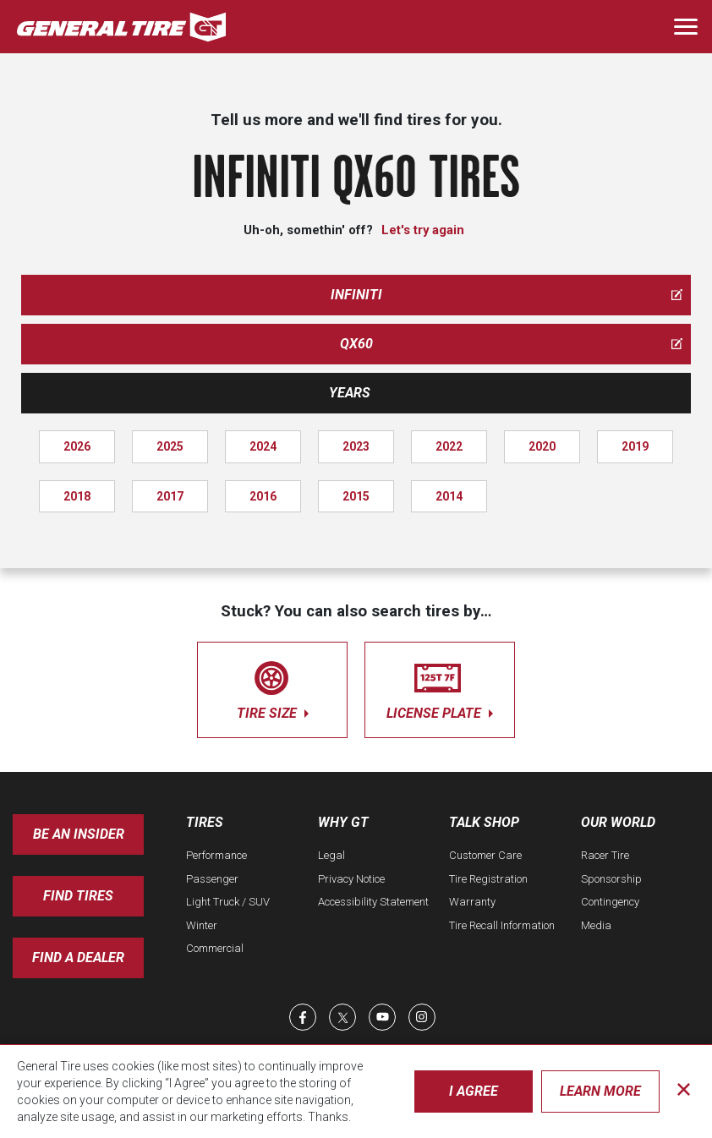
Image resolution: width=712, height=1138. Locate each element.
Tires (204, 822)
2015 (356, 496)
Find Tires (78, 896)
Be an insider (78, 834)
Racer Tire (605, 855)
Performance (216, 855)
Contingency (610, 901)
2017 (169, 496)
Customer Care (485, 855)
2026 (76, 446)
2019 (635, 446)
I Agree (473, 1091)
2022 (449, 446)
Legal (331, 855)
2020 (542, 446)
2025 (169, 446)
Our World (618, 822)
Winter (201, 925)
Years (349, 393)
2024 (263, 446)
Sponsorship (611, 879)
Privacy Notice (351, 879)
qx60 (511, 344)
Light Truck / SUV (228, 901)
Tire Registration (488, 879)
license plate (440, 687)
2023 (356, 446)
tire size (272, 687)
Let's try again (422, 230)
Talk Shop (484, 822)
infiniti (507, 295)
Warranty (472, 901)
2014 (449, 496)
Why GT (343, 822)
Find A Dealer (78, 957)
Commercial (215, 948)
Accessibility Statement (373, 901)
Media (596, 925)
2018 (76, 496)
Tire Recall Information (502, 925)
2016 (263, 496)
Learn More (600, 1091)
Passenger (212, 879)
